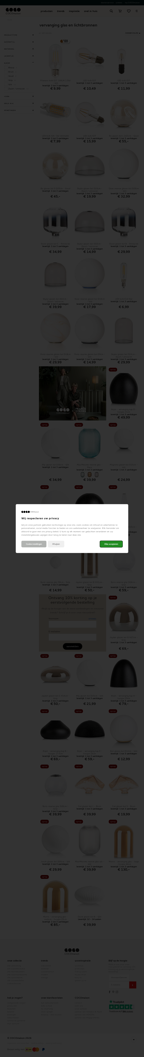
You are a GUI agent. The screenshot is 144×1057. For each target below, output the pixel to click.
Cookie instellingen (34, 544)
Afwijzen (56, 544)
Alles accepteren (111, 544)
